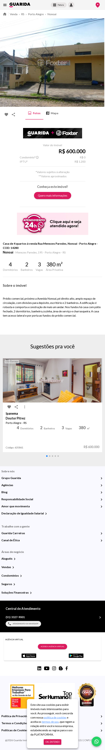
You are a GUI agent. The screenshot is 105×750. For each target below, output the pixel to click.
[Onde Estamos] (97, 5)
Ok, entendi (52, 742)
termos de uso (50, 721)
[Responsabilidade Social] (101, 499)
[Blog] (101, 492)
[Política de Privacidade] (101, 716)
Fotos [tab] (34, 113)
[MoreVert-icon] (24, 406)
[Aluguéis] (15, 559)
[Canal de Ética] (101, 540)
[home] (19, 4)
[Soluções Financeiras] (31, 593)
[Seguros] (14, 584)
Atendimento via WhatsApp (23, 624)
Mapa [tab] (52, 113)
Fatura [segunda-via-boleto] (59, 4)
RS (22, 14)
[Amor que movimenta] (101, 506)
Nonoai (51, 14)
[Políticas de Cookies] (101, 730)
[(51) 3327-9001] (100, 617)
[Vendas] (13, 567)
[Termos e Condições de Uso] (101, 723)
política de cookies (55, 717)
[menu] (5, 5)
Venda (13, 14)
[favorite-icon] (6, 114)
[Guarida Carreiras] (101, 533)
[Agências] (101, 485)
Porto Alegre (36, 14)
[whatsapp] (96, 741)
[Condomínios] (21, 576)
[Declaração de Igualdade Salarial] (46, 514)
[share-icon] (13, 114)
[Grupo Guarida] (101, 478)
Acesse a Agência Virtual (52, 646)
